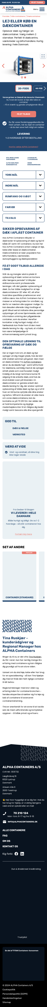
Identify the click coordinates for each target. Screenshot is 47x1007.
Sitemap (7, 1002)
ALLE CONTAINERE (14, 830)
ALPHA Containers (32, 362)
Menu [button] (38, 9)
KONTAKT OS (10, 846)
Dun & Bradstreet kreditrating (23, 869)
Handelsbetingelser (12, 998)
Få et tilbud (37, 2)
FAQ (5, 835)
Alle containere (18, 16)
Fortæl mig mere (23, 534)
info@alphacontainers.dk (22, 822)
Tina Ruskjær (35, 656)
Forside (6, 16)
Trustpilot (22, 937)
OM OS (6, 840)
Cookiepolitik (9, 989)
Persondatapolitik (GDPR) (15, 994)
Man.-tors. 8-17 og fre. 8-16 (21, 814)
